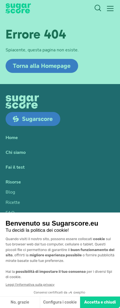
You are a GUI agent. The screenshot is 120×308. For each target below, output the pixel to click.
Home (12, 138)
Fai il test (15, 167)
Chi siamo (16, 153)
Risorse (13, 182)
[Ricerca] (97, 8)
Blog (10, 192)
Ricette (13, 203)
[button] (110, 8)
